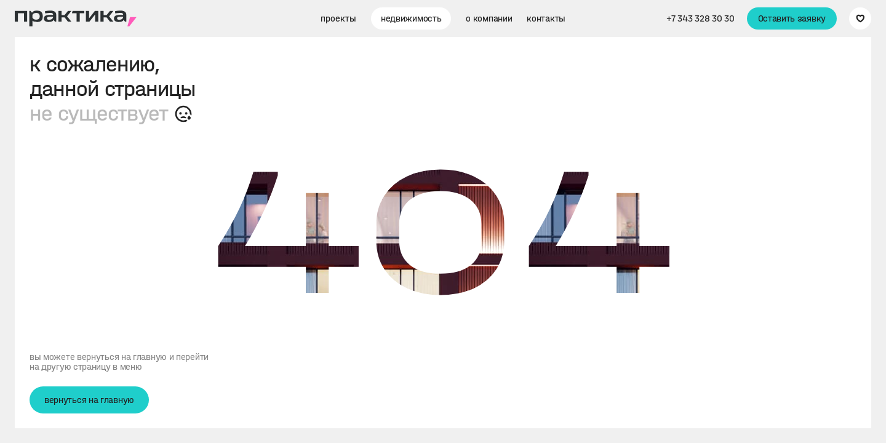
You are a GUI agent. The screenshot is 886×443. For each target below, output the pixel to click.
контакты (546, 18)
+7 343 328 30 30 (700, 18)
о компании (489, 18)
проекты (338, 18)
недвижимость (411, 18)
